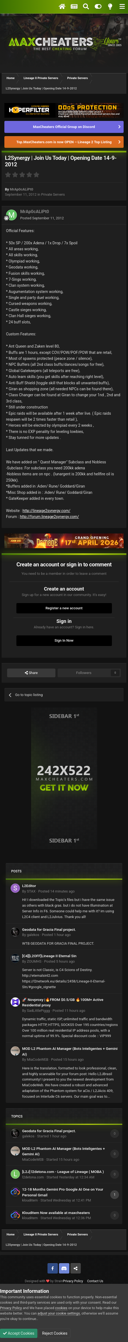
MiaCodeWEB (37, 1059)
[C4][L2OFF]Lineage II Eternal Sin (49, 956)
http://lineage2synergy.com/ (46, 510)
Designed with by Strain (44, 1281)
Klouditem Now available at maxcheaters (56, 1212)
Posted (42, 218)
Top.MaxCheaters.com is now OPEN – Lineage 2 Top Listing (64, 142)
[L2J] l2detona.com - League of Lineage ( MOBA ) (63, 1171)
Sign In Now (64, 640)
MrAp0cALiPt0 (21, 189)
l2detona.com (33, 1177)
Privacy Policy (73, 1281)
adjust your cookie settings (59, 1313)
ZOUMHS (34, 961)
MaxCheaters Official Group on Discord (64, 127)
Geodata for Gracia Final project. (49, 929)
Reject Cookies (54, 1333)
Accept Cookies (18, 1333)
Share (31, 673)
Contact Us (95, 1281)
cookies (61, 1308)
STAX (31, 891)
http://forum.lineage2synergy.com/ (49, 516)
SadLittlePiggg (38, 1011)
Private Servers (53, 194)
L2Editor (29, 886)
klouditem (30, 1200)
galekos (33, 935)
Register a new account (64, 608)
